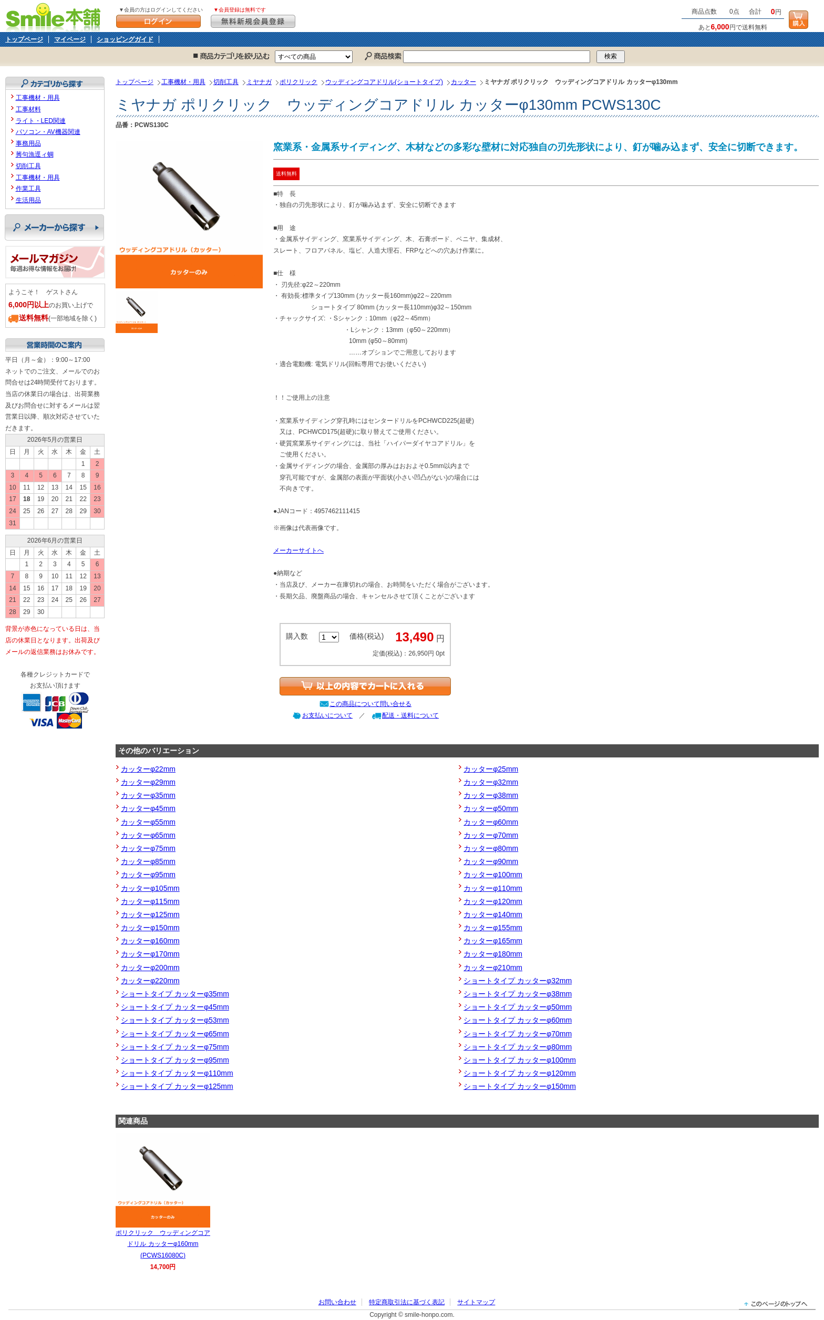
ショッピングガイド (125, 39)
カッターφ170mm (150, 954)
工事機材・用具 (183, 82)
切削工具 (226, 82)
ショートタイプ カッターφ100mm (520, 1060)
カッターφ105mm (150, 888)
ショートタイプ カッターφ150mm (520, 1086)
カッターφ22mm (148, 769)
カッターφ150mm (150, 927)
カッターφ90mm (491, 861)
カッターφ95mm (148, 874)
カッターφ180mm (493, 954)
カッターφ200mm (150, 967)
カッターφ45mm (148, 808)
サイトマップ (476, 1302)
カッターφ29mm (148, 782)
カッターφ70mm (491, 835)
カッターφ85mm (148, 861)
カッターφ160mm (150, 941)
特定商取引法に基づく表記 (407, 1302)
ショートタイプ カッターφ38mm (518, 994)
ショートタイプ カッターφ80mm (518, 1047)
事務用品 (28, 143)
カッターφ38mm (491, 795)
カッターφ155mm (493, 927)
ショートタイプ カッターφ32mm (518, 980)
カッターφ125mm (150, 914)
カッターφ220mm (150, 980)
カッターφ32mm (491, 782)
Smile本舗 (55, 16)
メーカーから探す (54, 227)
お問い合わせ (337, 1302)
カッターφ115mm (150, 901)
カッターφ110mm (493, 888)
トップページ (24, 39)
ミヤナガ (259, 82)
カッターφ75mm (148, 848)
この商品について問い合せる (370, 704)
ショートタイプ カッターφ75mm (175, 1047)
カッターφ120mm (493, 901)
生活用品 (28, 200)
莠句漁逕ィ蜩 (35, 154)
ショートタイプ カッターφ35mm (175, 994)
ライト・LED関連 (41, 120)
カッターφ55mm (148, 822)
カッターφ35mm (148, 795)
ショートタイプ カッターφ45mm (175, 1007)
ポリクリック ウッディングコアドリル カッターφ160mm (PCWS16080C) (163, 1244)
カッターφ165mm (493, 941)
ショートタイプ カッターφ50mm (518, 1007)
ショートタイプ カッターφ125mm (177, 1086)
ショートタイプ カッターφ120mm (520, 1073)
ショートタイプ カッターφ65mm (175, 1034)
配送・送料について (410, 715)
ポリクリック (298, 82)
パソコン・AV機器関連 (48, 132)
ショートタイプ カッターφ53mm (175, 1020)
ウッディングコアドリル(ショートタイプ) (384, 82)
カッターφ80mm (491, 848)
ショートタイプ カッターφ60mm (518, 1020)
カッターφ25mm (491, 769)
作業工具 (28, 188)
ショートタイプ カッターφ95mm (175, 1060)
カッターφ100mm (493, 874)
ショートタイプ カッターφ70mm (518, 1034)
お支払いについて (327, 715)
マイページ (70, 39)
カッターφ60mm (491, 822)
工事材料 (28, 109)
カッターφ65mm (148, 835)
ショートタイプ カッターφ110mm (177, 1073)
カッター (463, 82)
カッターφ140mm (493, 914)
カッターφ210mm (493, 967)
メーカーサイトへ (298, 550)
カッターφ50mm (491, 808)
